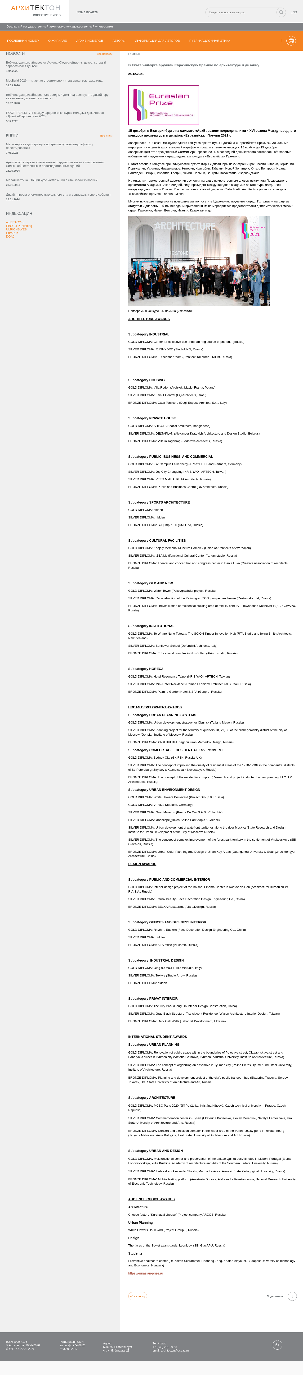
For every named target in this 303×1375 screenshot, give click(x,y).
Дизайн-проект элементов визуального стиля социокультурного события (27, 260)
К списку (88, 1306)
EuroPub (13, 304)
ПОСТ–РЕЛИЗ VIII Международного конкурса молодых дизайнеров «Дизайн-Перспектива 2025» (31, 147)
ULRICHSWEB (18, 300)
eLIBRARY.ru (17, 293)
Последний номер (23, 40)
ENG (293, 13)
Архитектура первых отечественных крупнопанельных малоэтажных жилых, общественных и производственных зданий (32, 212)
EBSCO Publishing (21, 297)
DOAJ (11, 308)
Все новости (51, 61)
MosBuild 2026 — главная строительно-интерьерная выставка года (27, 96)
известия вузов (45, 15)
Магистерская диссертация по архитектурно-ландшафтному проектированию (30, 185)
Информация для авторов (157, 40)
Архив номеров (89, 40)
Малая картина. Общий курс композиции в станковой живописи (29, 237)
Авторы (119, 40)
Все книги (52, 173)
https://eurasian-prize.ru (95, 1282)
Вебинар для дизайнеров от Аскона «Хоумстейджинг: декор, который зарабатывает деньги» (31, 74)
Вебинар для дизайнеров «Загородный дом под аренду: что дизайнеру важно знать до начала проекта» (30, 121)
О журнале (57, 40)
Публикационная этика (209, 40)
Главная (84, 61)
